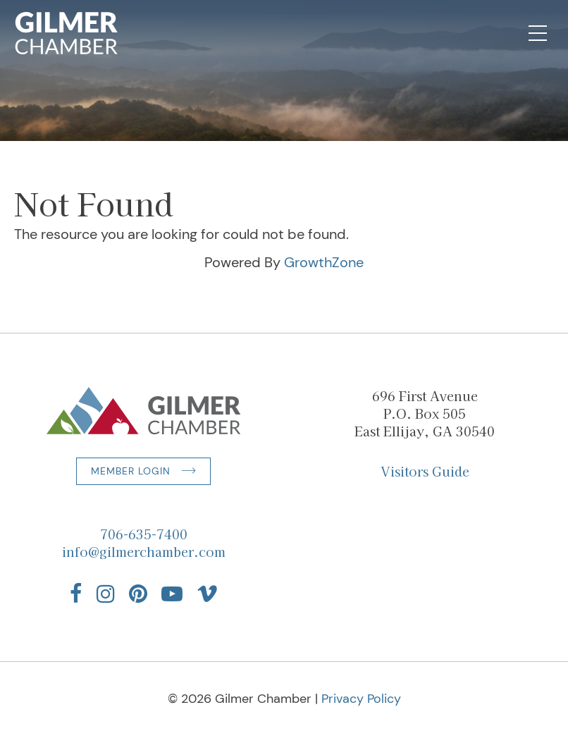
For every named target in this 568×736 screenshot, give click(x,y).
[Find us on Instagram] (105, 593)
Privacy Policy (361, 698)
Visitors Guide (425, 471)
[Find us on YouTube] (172, 593)
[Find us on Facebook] (76, 593)
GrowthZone (324, 262)
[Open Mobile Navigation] (537, 33)
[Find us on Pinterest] (138, 593)
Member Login (131, 471)
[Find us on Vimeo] (207, 593)
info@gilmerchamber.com (144, 551)
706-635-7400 (143, 534)
